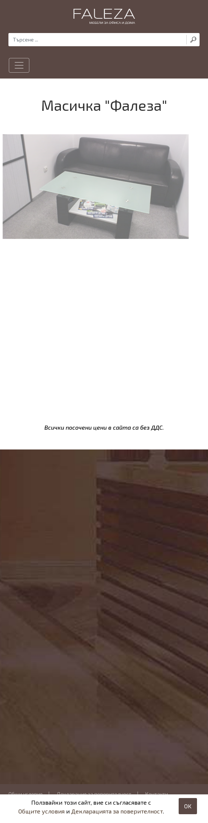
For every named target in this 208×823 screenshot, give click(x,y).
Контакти (156, 794)
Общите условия (41, 811)
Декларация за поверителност (93, 794)
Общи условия (25, 794)
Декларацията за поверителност (117, 811)
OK (187, 805)
